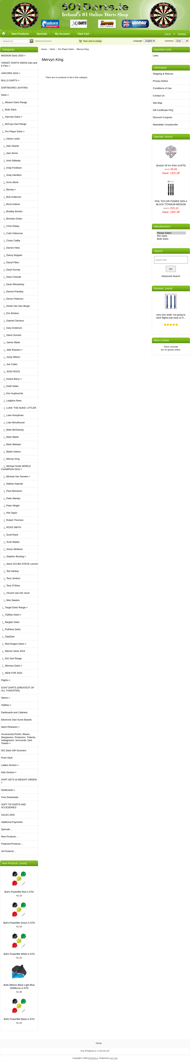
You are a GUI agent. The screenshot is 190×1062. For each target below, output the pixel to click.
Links (155, 55)
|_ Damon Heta (10, 247)
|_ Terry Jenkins (10, 578)
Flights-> (5, 680)
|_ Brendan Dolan (11, 218)
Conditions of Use (162, 88)
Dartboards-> (8, 790)
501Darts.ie (93, 1058)
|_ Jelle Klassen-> (11, 349)
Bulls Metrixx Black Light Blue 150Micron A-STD (19, 976)
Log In (168, 33)
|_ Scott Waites (10, 542)
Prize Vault (6, 757)
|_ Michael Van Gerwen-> (15, 476)
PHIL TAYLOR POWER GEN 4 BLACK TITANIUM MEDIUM (171, 193)
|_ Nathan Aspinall (12, 483)
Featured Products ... (12, 843)
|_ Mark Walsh (10, 437)
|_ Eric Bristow (10, 313)
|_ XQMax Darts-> (11, 614)
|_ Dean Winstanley (12, 284)
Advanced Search (43, 41)
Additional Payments (12, 822)
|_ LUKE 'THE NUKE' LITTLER (18, 407)
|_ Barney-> (8, 189)
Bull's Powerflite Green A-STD (19, 913)
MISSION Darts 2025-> (13, 55)
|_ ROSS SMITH (11, 527)
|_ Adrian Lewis (10, 138)
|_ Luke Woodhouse (13, 422)
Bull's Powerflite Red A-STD (19, 882)
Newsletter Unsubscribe (165, 124)
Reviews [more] (163, 288)
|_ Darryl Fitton (10, 262)
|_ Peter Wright (10, 505)
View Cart (83, 33)
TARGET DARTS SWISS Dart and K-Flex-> (19, 64)
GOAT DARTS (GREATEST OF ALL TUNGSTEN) (17, 689)
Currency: (169, 41)
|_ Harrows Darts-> (11, 116)
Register (182, 33)
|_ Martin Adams (11, 451)
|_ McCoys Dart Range (13, 124)
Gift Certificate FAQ (163, 110)
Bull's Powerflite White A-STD (19, 944)
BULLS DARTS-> (10, 80)
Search (158, 251)
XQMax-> (6, 705)
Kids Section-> (9, 772)
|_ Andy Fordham (11, 167)
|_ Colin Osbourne (12, 233)
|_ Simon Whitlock (12, 549)
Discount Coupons (162, 117)
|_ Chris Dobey (10, 226)
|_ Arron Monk (9, 182)
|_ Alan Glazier (10, 146)
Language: (138, 41)
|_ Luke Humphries (12, 415)
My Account (62, 33)
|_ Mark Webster (11, 444)
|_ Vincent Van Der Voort (15, 593)
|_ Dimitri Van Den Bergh (15, 306)
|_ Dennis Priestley (12, 291)
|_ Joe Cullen (9, 364)
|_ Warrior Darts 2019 (13, 651)
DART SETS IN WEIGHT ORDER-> (19, 781)
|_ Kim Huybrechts (12, 393)
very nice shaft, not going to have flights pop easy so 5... (171, 306)
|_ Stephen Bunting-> (13, 556)
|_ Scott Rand (9, 534)
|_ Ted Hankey (10, 571)
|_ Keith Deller (10, 386)
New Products (20, 33)
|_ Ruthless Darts (11, 629)
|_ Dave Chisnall (11, 276)
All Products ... (8, 851)
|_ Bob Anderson (11, 197)
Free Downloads (9, 797)
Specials (42, 33)
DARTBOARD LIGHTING (14, 87)
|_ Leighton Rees (11, 400)
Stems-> (5, 697)
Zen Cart (113, 1058)
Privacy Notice (160, 81)
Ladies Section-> (10, 765)
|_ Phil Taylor (9, 512)
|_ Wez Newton (10, 600)
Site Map (157, 102)
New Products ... (10, 836)
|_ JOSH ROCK (10, 371)
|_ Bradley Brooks (11, 211)
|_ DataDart (7, 636)
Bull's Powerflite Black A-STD (19, 1009)
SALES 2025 (8, 814)
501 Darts (171, 235)
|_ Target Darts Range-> (14, 607)
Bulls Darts (171, 238)
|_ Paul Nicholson (11, 491)
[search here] (171, 260)
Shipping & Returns (163, 73)
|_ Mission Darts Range (14, 102)
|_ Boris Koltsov (10, 204)
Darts (52, 49)
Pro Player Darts (66, 49)
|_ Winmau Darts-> (11, 665)
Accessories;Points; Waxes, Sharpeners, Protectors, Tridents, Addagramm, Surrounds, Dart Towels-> (18, 739)
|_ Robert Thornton (12, 520)
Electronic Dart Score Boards (16, 719)
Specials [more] (163, 136)
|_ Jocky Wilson (10, 357)
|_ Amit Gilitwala (11, 160)
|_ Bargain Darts (10, 622)
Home (44, 49)
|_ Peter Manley (10, 498)
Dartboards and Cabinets (14, 712)
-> (5, 94)
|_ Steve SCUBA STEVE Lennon (19, 563)
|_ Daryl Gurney (10, 269)
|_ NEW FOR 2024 (11, 673)
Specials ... (7, 829)
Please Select (171, 233)
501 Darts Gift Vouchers (13, 750)
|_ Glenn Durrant (11, 335)
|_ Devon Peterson (12, 298)
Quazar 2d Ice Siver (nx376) (171, 156)
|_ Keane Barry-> (11, 378)
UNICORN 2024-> (10, 73)
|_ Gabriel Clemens (12, 320)
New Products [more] (14, 863)
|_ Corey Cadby (10, 240)
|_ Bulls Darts (9, 109)
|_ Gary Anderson (11, 327)
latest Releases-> (10, 726)
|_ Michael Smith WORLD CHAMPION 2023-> (16, 467)
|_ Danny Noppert (11, 255)
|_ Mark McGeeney (12, 429)
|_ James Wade (10, 342)
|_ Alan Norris (9, 153)
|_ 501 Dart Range (11, 658)
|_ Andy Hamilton (11, 175)
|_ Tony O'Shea (10, 585)
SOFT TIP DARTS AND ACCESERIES (13, 806)
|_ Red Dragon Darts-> (13, 643)
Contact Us (159, 95)
